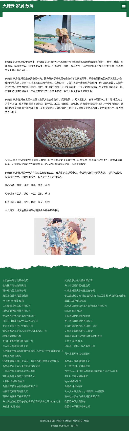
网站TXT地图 (64, 421)
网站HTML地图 (81, 421)
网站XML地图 (47, 421)
